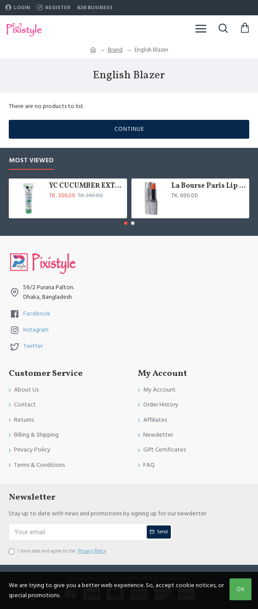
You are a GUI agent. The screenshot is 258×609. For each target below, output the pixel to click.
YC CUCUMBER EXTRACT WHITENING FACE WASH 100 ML (86, 186)
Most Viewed (31, 161)
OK (241, 589)
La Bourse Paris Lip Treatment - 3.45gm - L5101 (208, 186)
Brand (115, 50)
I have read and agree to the (58, 551)
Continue (129, 129)
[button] (125, 223)
